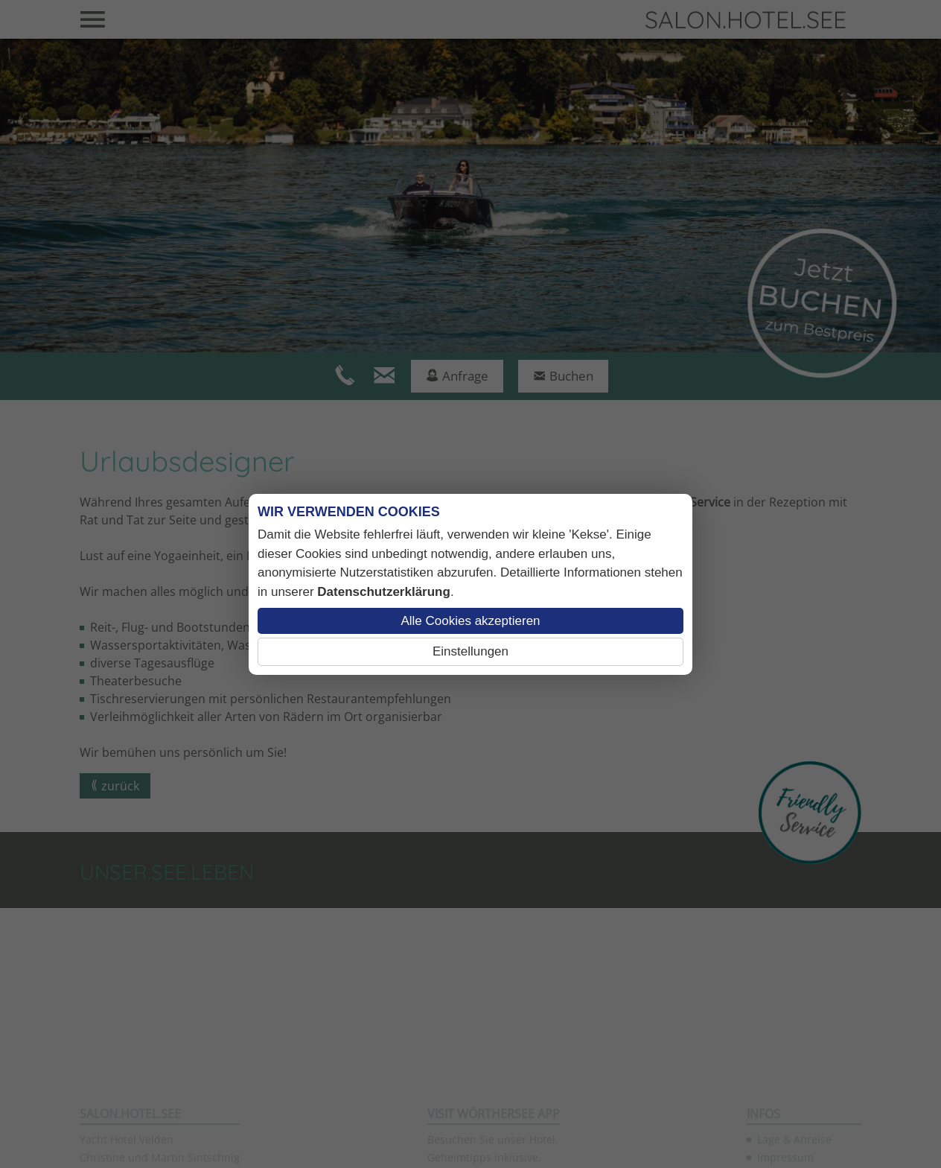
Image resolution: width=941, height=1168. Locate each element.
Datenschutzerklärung (383, 592)
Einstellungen (470, 651)
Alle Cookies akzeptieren (470, 621)
